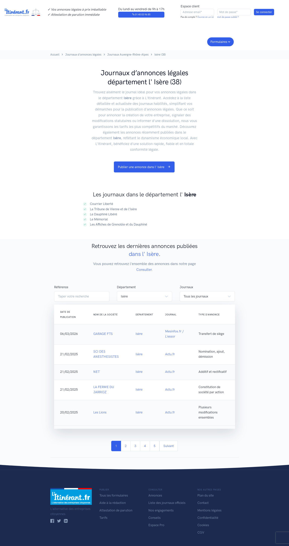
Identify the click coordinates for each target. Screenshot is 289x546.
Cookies (203, 525)
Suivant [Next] (168, 446)
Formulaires (218, 42)
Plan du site (205, 495)
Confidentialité (207, 518)
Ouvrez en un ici (205, 17)
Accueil (54, 54)
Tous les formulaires (113, 495)
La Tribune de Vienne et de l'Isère (113, 209)
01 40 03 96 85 (141, 14)
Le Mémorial (99, 219)
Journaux (112, 41)
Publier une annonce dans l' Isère (144, 167)
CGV (200, 532)
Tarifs (103, 518)
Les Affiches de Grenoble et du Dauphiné (118, 224)
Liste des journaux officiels (167, 503)
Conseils (172, 41)
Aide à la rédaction (112, 503)
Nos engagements (143, 41)
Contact (203, 503)
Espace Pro (156, 525)
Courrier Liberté (101, 204)
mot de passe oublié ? (228, 17)
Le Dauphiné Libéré (103, 214)
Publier (65, 41)
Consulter (89, 41)
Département (126, 287)
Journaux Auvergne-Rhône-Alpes (128, 54)
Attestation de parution (115, 510)
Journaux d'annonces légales (83, 54)
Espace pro (195, 41)
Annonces (155, 495)
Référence (61, 287)
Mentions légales (209, 510)
